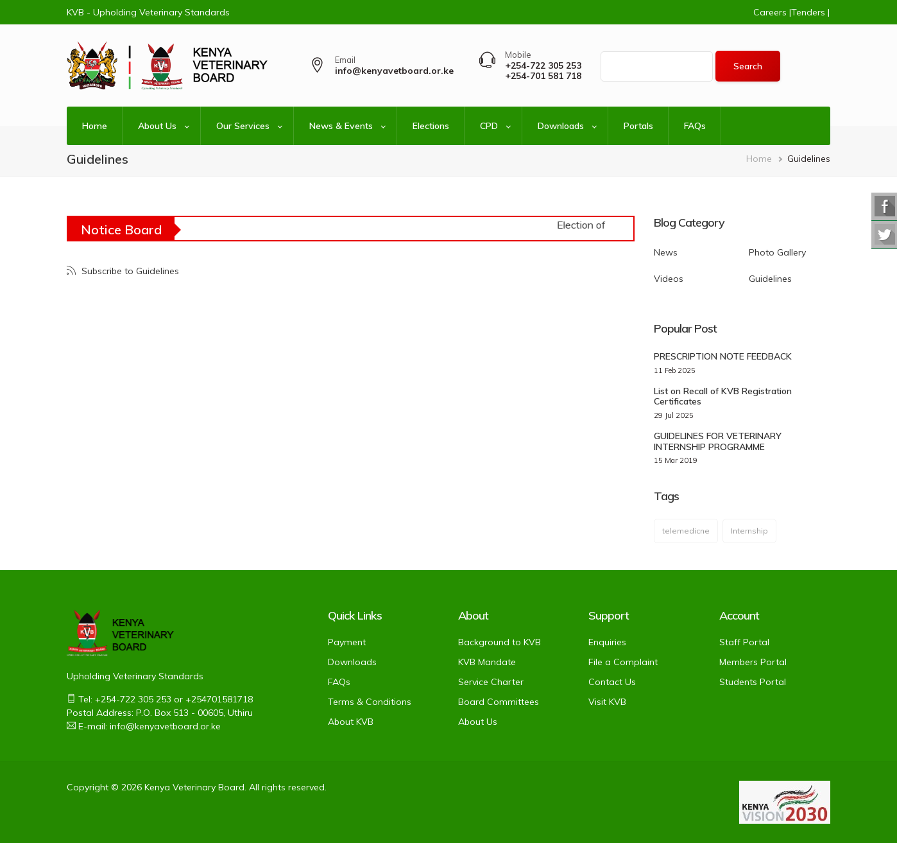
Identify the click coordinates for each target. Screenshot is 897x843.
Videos (668, 278)
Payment (347, 642)
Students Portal (752, 682)
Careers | (772, 12)
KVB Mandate (487, 662)
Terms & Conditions (369, 702)
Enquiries (607, 642)
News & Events (341, 126)
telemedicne (686, 530)
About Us (157, 126)
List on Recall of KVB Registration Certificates (723, 396)
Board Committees (498, 702)
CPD (489, 126)
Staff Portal (744, 642)
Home (94, 126)
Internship (749, 530)
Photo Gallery (777, 252)
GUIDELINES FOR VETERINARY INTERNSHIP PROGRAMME (718, 441)
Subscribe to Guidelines (129, 271)
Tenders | (810, 12)
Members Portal (753, 662)
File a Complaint (623, 662)
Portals (638, 126)
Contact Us (612, 682)
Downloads (561, 126)
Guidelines (770, 278)
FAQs (695, 126)
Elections (431, 126)
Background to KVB (499, 642)
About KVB (350, 721)
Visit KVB (607, 702)
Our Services (242, 126)
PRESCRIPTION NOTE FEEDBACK (723, 356)
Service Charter (491, 682)
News (666, 252)
